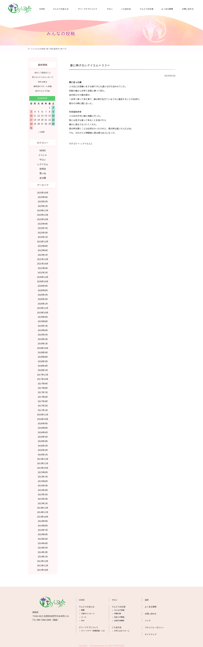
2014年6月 (43, 533)
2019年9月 (43, 315)
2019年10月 (42, 311)
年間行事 (117, 612)
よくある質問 (167, 8)
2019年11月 (42, 306)
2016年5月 (43, 435)
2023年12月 (42, 213)
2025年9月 (43, 196)
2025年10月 (42, 191)
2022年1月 (43, 253)
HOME (42, 8)
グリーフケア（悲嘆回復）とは (93, 629)
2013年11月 (42, 564)
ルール (83, 616)
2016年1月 (43, 453)
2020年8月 (43, 289)
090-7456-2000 (44, 618)
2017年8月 (43, 386)
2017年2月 (43, 404)
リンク (148, 619)
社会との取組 (119, 616)
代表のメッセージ (88, 612)
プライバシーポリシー (154, 626)
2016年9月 (43, 422)
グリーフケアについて (87, 8)
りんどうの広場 (146, 8)
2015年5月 (43, 484)
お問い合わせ (188, 8)
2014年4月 (43, 542)
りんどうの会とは (60, 8)
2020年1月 (43, 302)
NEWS (43, 150)
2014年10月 (42, 515)
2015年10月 (42, 466)
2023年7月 (43, 227)
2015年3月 (43, 493)
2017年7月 (43, 391)
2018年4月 (43, 364)
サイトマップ (150, 633)
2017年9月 (43, 382)
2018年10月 (42, 346)
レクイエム (85, 143)
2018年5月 (43, 360)
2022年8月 (43, 244)
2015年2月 (43, 497)
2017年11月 (42, 373)
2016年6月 (43, 431)
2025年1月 (43, 204)
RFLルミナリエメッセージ (43, 77)
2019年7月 (43, 324)
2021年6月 (43, 267)
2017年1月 (43, 409)
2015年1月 (43, 502)
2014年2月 (43, 551)
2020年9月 (43, 284)
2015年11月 (42, 462)
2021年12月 (42, 258)
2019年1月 (43, 342)
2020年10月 (42, 280)
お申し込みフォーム (121, 629)
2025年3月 (43, 200)
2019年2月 (43, 338)
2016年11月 (42, 413)
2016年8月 (43, 426)
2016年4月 (43, 440)
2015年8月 (43, 471)
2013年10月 (42, 568)
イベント (42, 154)
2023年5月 (43, 231)
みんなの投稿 (119, 609)
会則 (147, 598)
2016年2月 (43, 448)
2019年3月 (43, 333)
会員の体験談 (119, 619)
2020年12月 (42, 275)
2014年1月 (43, 555)
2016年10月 (42, 417)
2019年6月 (43, 329)
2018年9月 (43, 351)
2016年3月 (43, 444)
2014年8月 (43, 524)
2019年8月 (43, 320)
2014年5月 (43, 537)
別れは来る (42, 81)
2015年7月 (43, 475)
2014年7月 (43, 528)
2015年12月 (42, 457)
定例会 (42, 168)
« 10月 (42, 131)
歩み (83, 619)
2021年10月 (42, 262)
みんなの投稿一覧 (42, 48)
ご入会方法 (126, 8)
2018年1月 (43, 369)
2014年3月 (43, 546)
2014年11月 (42, 511)
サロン (110, 8)
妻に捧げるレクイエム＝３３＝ (92, 65)
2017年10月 (42, 377)
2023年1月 (43, 235)
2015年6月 (43, 480)
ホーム (30, 48)
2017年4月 (43, 400)
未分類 (42, 176)
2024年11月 (42, 209)
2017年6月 (43, 395)
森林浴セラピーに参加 (42, 86)
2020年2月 (43, 298)
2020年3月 (43, 293)
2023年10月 (42, 218)
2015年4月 (43, 489)
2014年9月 (43, 519)
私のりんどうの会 (42, 90)
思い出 (42, 172)
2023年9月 (43, 222)
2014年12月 (42, 506)
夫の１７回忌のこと (42, 72)
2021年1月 (43, 271)
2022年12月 (42, 240)
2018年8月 (43, 355)
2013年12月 (42, 560)
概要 (83, 609)
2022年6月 (43, 249)
